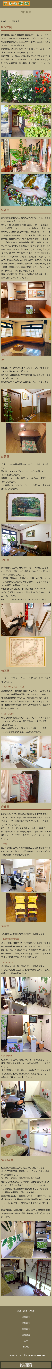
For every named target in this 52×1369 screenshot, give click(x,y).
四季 (26, 1341)
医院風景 (26, 1335)
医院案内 (26, 1317)
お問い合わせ (26, 1364)
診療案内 (26, 1329)
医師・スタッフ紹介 (26, 1311)
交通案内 (26, 1323)
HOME (3, 21)
